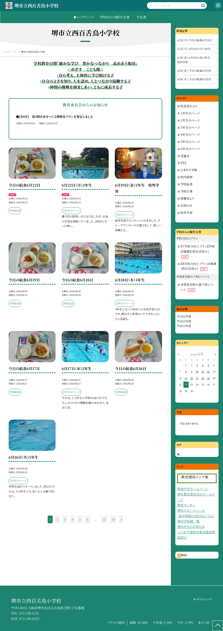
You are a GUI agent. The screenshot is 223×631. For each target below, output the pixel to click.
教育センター (186, 505)
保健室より (187, 198)
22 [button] (104, 519)
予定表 (141, 16)
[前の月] (178, 354)
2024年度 (185, 326)
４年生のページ (190, 134)
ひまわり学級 (188, 170)
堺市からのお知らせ (191, 526)
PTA (183, 163)
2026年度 (185, 316)
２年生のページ (190, 120)
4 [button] (72, 519)
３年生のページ (190, 127)
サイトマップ (204, 599)
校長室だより (188, 106)
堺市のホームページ (191, 510)
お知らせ (186, 205)
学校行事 (186, 191)
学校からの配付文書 (115, 16)
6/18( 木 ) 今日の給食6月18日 (194, 79)
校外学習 (186, 212)
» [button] (121, 519)
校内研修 (186, 177)
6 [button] (87, 519)
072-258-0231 (29, 613)
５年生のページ (190, 141)
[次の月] (215, 354)
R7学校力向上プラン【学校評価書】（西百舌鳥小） (197, 251)
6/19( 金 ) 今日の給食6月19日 (194, 70)
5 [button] (80, 519)
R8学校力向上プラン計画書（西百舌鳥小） (198, 266)
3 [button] (65, 519)
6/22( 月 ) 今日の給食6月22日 (194, 40)
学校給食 (186, 184)
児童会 (185, 156)
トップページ (85, 16)
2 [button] (57, 519)
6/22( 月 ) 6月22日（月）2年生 (193, 49)
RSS (184, 555)
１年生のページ (190, 113)
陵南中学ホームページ (192, 488)
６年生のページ (190, 149)
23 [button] (113, 519)
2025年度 (185, 321)
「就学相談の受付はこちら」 (195, 515)
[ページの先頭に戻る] (218, 626)
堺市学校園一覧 (188, 521)
